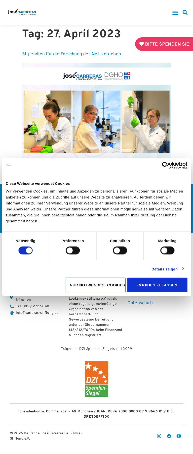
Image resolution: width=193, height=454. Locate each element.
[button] (175, 12)
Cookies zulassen (157, 285)
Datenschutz (140, 303)
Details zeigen (165, 269)
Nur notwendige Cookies (97, 285)
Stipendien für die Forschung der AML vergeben (71, 54)
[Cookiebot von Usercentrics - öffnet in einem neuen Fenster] (165, 165)
